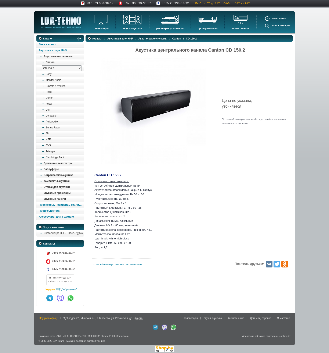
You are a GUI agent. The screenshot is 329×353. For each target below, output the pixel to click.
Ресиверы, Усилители (170, 28)
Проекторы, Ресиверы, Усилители (61, 204)
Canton (50, 62)
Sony (48, 74)
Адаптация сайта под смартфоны (260, 336)
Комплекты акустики (57, 181)
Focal (49, 103)
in (40, 344)
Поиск (275, 25)
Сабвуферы (51, 169)
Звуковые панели (55, 198)
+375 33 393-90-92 (137, 3)
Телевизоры (101, 28)
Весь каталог (48, 44)
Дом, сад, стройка (260, 318)
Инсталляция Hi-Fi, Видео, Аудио (63, 233)
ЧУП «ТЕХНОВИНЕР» (69, 336)
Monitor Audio (53, 80)
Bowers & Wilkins (55, 85)
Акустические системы (58, 56)
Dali (48, 109)
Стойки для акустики (57, 187)
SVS (48, 145)
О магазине (283, 318)
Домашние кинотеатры (58, 163)
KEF (48, 139)
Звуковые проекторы (57, 192)
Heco (49, 91)
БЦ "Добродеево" (66, 289)
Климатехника (240, 28)
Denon (49, 97)
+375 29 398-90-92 (100, 3)
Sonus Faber (53, 127)
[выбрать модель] (62, 68)
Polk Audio (52, 121)
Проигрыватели (207, 28)
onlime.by (285, 336)
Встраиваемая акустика (58, 175)
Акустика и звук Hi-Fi (53, 50)
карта (139, 318)
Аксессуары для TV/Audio (56, 216)
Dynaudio (51, 115)
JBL (48, 133)
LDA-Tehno (58, 341)
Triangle (50, 151)
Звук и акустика (132, 28)
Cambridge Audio (55, 157)
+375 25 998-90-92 (175, 3)
